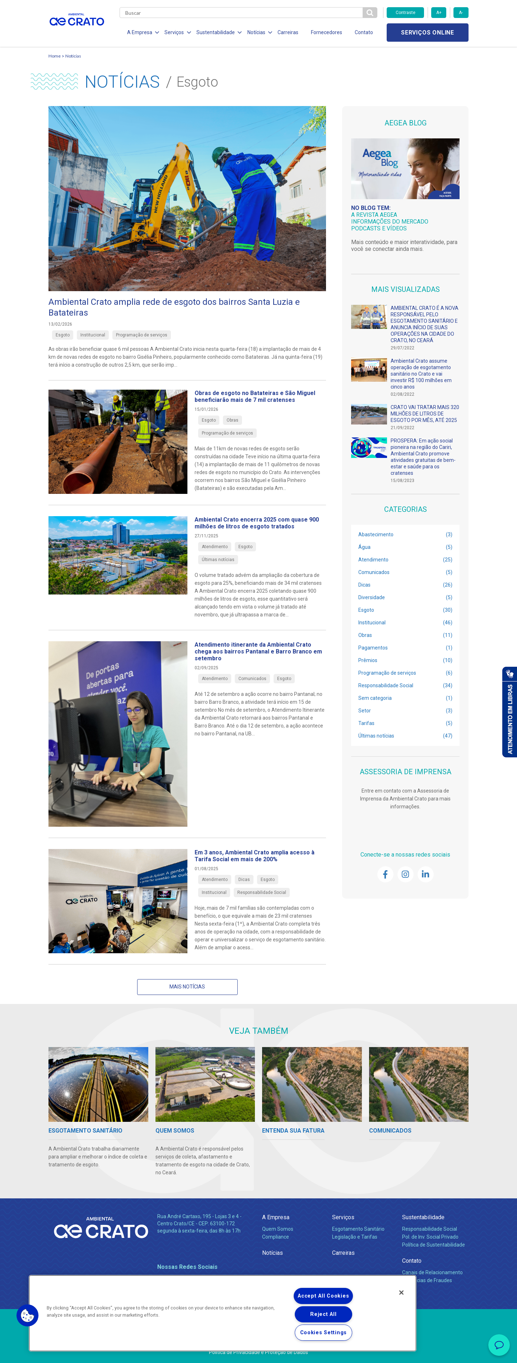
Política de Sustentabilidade (433, 1245)
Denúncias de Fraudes (427, 1280)
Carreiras (286, 32)
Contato (362, 32)
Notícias (73, 56)
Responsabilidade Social (429, 1229)
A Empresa (275, 1217)
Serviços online (427, 32)
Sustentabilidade (423, 1217)
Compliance (275, 1237)
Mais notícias (187, 987)
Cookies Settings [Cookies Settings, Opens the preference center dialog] (323, 1333)
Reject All (323, 1314)
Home (54, 56)
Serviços (343, 1217)
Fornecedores (325, 32)
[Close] (401, 1292)
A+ (439, 12)
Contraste (405, 12)
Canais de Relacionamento (432, 1272)
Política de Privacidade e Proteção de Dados (258, 1352)
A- (461, 12)
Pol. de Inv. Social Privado (430, 1237)
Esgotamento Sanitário (358, 1229)
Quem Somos (277, 1229)
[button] (27, 1315)
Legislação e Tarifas (354, 1237)
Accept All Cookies (323, 1296)
